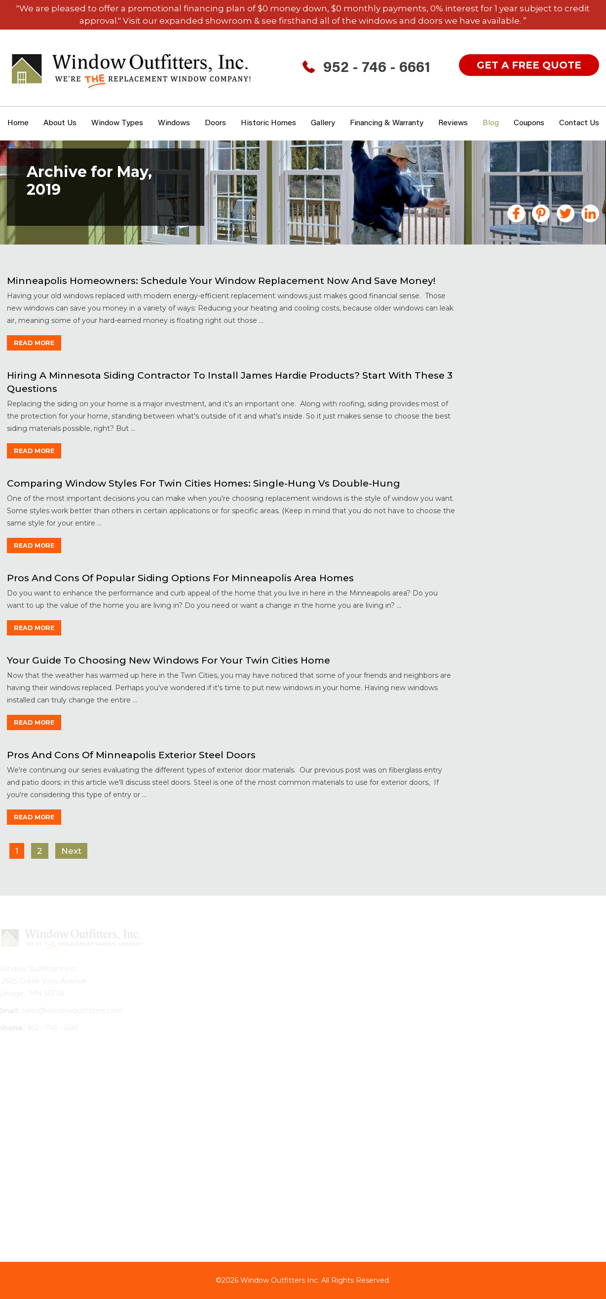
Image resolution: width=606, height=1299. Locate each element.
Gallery (323, 123)
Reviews (453, 123)
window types (117, 123)
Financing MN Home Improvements (519, 382)
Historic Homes (268, 123)
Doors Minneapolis (517, 349)
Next (70, 851)
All (487, 297)
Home (18, 123)
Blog (491, 123)
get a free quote (529, 65)
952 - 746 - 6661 (376, 68)
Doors (215, 123)
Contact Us (579, 123)
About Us (59, 123)
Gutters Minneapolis (520, 415)
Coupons (529, 123)
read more (36, 343)
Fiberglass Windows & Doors (536, 363)
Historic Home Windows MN (534, 429)
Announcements (514, 312)
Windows (174, 123)
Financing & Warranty (386, 123)
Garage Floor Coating (522, 401)
